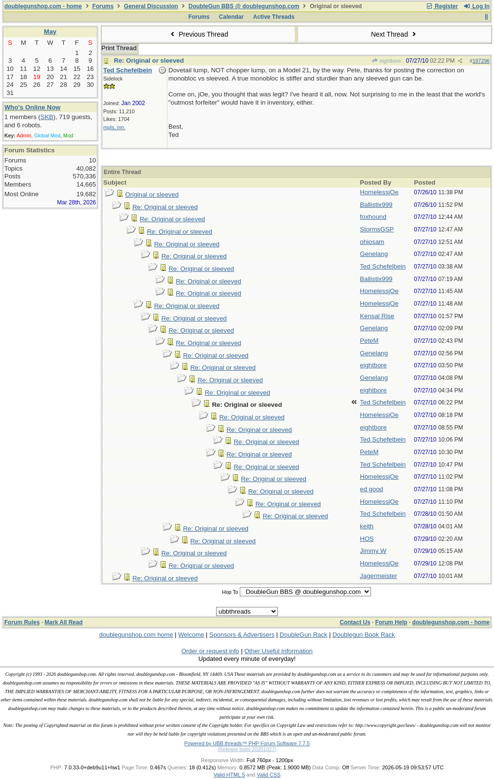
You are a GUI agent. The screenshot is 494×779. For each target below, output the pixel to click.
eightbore (386, 61)
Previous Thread (198, 34)
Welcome (191, 634)
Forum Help (391, 622)
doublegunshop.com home (136, 634)
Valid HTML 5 (229, 775)
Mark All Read (63, 622)
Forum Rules (22, 622)
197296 (481, 61)
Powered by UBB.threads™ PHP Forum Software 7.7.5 (247, 743)
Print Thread (119, 48)
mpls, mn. (114, 127)
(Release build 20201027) (247, 749)
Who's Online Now (32, 107)
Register (442, 6)
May (50, 31)
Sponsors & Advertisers (241, 634)
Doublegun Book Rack (363, 634)
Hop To (230, 592)
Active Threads (274, 16)
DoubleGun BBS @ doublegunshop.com (244, 6)
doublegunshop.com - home (43, 6)
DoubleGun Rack (304, 634)
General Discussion (151, 6)
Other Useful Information (278, 651)
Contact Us (355, 622)
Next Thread (394, 34)
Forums (102, 6)
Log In (477, 6)
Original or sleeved (151, 194)
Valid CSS (268, 775)
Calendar (231, 16)
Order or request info (210, 651)
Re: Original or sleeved (149, 60)
